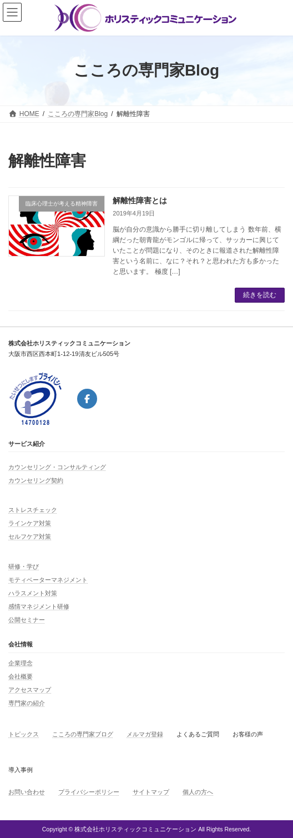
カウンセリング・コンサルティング (57, 467)
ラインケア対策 (29, 523)
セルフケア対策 (29, 536)
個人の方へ (198, 792)
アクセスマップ (29, 689)
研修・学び (23, 566)
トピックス (23, 734)
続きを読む (259, 295)
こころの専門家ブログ (82, 734)
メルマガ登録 (145, 734)
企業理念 (20, 663)
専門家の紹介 (26, 703)
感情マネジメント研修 (38, 606)
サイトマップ (151, 792)
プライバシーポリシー (88, 792)
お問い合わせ (26, 792)
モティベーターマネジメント (48, 579)
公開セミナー (26, 619)
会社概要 (20, 676)
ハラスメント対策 (32, 593)
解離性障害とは (140, 200)
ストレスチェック (32, 509)
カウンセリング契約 (35, 480)
